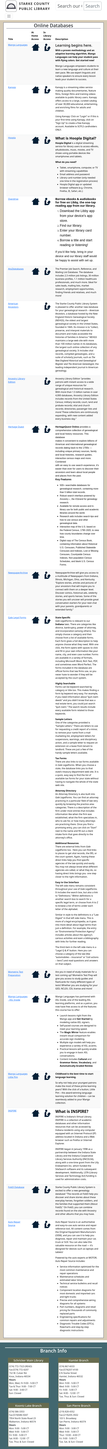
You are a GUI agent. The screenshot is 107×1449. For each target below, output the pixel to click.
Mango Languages (18, 44)
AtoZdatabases (16, 268)
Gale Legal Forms (17, 617)
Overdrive (13, 199)
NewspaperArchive (18, 572)
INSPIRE (12, 1110)
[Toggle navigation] (9, 16)
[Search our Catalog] (70, 6)
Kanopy (12, 87)
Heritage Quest (16, 426)
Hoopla (12, 137)
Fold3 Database (16, 1187)
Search (93, 6)
